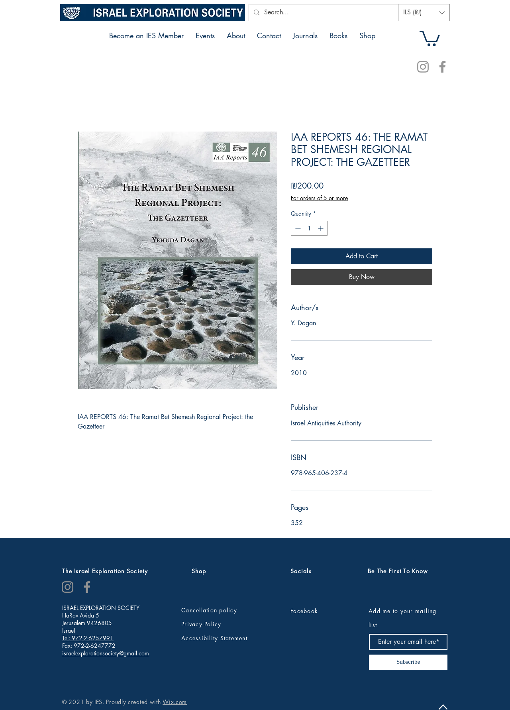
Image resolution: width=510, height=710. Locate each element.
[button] (424, 12)
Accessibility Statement (214, 638)
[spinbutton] (309, 228)
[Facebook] (442, 67)
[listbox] (424, 12)
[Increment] (321, 228)
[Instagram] (423, 67)
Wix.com (175, 702)
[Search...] (328, 12)
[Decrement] (297, 228)
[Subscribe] (408, 662)
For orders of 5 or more (319, 198)
